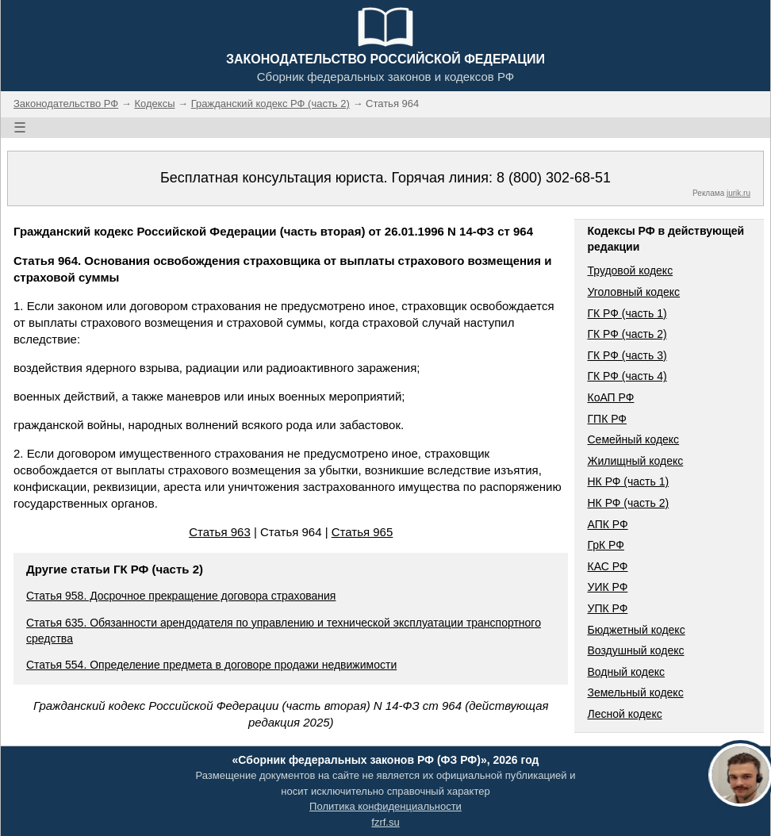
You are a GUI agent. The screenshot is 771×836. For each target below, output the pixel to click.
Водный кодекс (626, 671)
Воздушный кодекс (635, 650)
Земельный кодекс (635, 692)
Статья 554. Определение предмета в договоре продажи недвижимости (211, 664)
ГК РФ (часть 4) (626, 376)
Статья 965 (362, 532)
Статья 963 (220, 532)
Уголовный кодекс (633, 292)
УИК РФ (607, 587)
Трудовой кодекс (630, 270)
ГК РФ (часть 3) (626, 355)
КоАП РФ (610, 397)
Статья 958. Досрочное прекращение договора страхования (181, 595)
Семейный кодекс (633, 439)
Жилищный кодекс (635, 460)
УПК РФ (607, 608)
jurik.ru (738, 193)
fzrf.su (385, 822)
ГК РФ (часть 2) (626, 334)
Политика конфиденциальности (385, 806)
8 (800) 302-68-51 (554, 178)
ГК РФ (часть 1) (626, 313)
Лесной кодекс (624, 714)
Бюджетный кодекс (636, 629)
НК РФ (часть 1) (628, 481)
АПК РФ (607, 524)
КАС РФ (607, 566)
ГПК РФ (607, 418)
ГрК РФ (605, 545)
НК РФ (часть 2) (628, 503)
